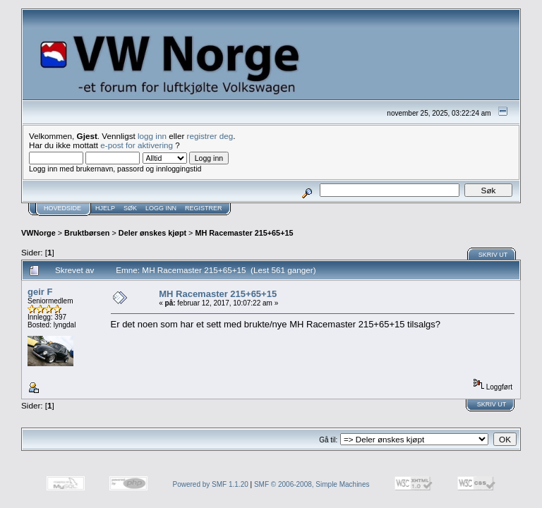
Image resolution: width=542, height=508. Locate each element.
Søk (130, 208)
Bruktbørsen (86, 233)
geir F (40, 291)
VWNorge (38, 233)
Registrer (203, 208)
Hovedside (62, 208)
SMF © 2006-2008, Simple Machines (312, 484)
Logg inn (160, 208)
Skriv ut (493, 254)
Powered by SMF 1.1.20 (210, 484)
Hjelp (105, 208)
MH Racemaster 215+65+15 (244, 233)
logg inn (152, 135)
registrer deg (210, 135)
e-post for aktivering (136, 145)
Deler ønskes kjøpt (152, 233)
